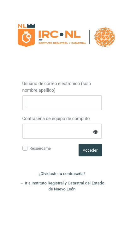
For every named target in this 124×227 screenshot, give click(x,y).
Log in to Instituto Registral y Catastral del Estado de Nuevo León (65, 33)
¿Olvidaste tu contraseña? (62, 173)
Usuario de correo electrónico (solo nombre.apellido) (56, 87)
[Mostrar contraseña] (95, 132)
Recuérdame (40, 148)
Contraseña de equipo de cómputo (56, 118)
